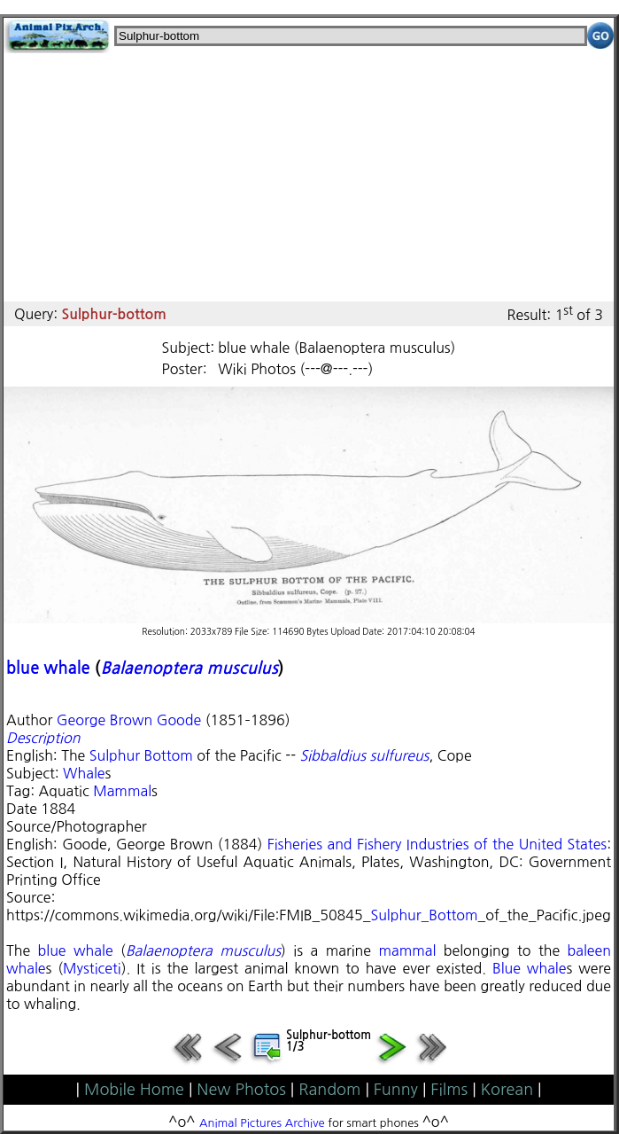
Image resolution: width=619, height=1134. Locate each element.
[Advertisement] (309, 177)
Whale (83, 773)
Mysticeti (92, 968)
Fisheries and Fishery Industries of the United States (437, 844)
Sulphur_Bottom (423, 915)
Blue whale (529, 968)
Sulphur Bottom (141, 755)
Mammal (122, 791)
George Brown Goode (129, 720)
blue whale (48, 668)
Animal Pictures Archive (262, 1123)
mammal (407, 950)
